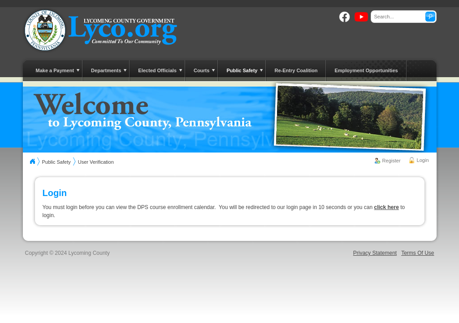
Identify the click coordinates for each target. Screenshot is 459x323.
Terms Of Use (417, 253)
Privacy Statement (375, 253)
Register (391, 160)
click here (386, 207)
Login (423, 160)
